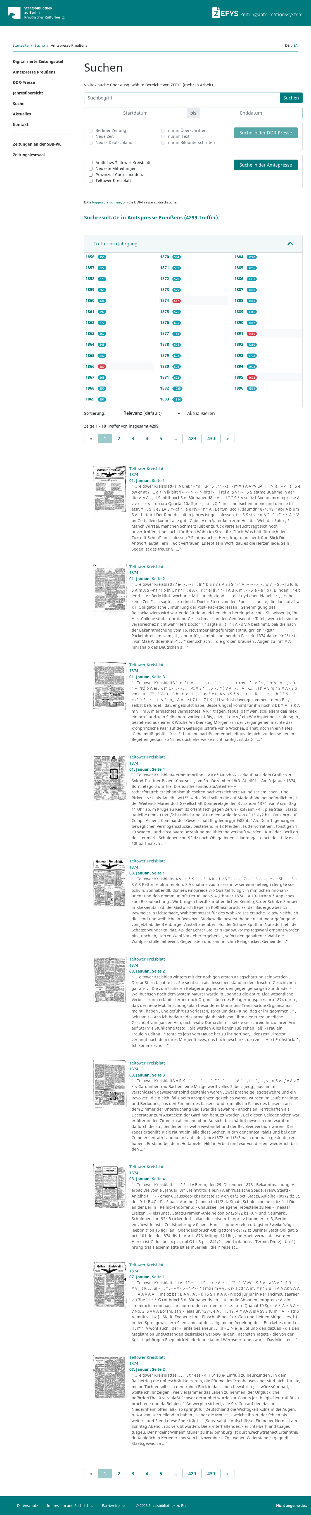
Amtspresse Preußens (34, 72)
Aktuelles (22, 114)
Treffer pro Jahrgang (115, 244)
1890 (239, 322)
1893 (239, 355)
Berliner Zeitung (111, 130)
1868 (91, 388)
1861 (91, 311)
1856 (91, 256)
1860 (91, 300)
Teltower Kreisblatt (113, 180)
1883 (165, 399)
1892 (239, 344)
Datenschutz (27, 1505)
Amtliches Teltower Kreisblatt (123, 162)
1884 (239, 256)
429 (192, 438)
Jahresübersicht (28, 93)
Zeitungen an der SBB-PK (37, 144)
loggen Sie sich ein (106, 202)
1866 (91, 366)
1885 (239, 267)
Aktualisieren (201, 413)
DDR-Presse (24, 82)
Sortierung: (94, 413)
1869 (91, 399)
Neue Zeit (105, 136)
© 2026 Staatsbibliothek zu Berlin (163, 1505)
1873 (165, 289)
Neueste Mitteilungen (116, 168)
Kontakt (21, 124)
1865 (91, 355)
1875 (165, 311)
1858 (91, 278)
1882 (165, 388)
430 (211, 438)
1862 (91, 322)
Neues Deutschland (114, 142)
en (296, 45)
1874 (165, 300)
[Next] (227, 438)
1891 (239, 333)
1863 (91, 333)
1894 (239, 366)
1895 (239, 377)
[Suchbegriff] (182, 98)
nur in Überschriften (187, 130)
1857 (91, 267)
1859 (91, 289)
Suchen (291, 98)
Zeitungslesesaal (29, 154)
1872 (165, 278)
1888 (239, 300)
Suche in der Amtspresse (265, 165)
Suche (40, 45)
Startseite (21, 45)
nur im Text (178, 136)
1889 (239, 311)
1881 (165, 377)
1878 (165, 344)
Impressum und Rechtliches (70, 1505)
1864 (91, 344)
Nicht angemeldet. (291, 1505)
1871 (165, 267)
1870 (165, 256)
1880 (165, 366)
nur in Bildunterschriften (191, 142)
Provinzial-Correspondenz (120, 174)
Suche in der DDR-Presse (265, 133)
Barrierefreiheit (114, 1505)
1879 (165, 355)
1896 (239, 388)
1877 (165, 333)
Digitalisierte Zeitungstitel (38, 61)
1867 (91, 377)
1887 (239, 289)
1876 (165, 322)
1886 (239, 278)
